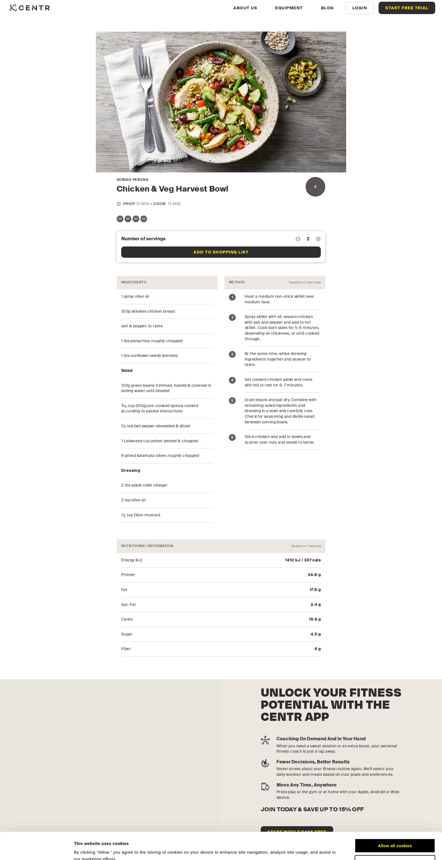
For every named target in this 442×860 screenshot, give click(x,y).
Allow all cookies (395, 820)
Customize (395, 836)
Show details (87, 848)
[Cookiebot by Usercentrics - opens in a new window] (36, 849)
